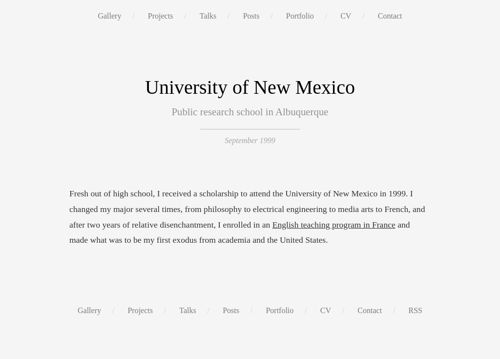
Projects (160, 16)
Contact (390, 16)
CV (345, 16)
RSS (415, 311)
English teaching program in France (334, 225)
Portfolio (300, 16)
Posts (251, 16)
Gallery (109, 16)
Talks (208, 16)
